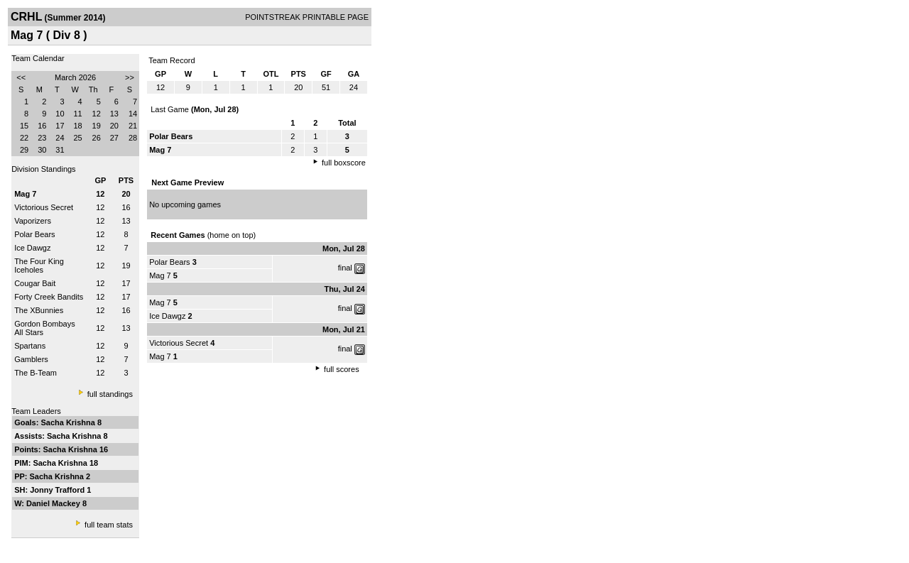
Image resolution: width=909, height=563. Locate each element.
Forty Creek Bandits (48, 297)
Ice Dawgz (32, 248)
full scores (341, 369)
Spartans (29, 345)
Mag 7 (160, 275)
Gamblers (31, 359)
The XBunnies (38, 310)
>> (129, 77)
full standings (110, 394)
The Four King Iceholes (39, 265)
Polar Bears (34, 234)
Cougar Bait (34, 283)
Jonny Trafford (58, 490)
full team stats (109, 524)
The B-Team (35, 372)
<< (21, 77)
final (345, 267)
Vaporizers (32, 221)
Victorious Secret (43, 207)
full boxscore (344, 162)
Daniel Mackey (54, 503)
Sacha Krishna (68, 422)
